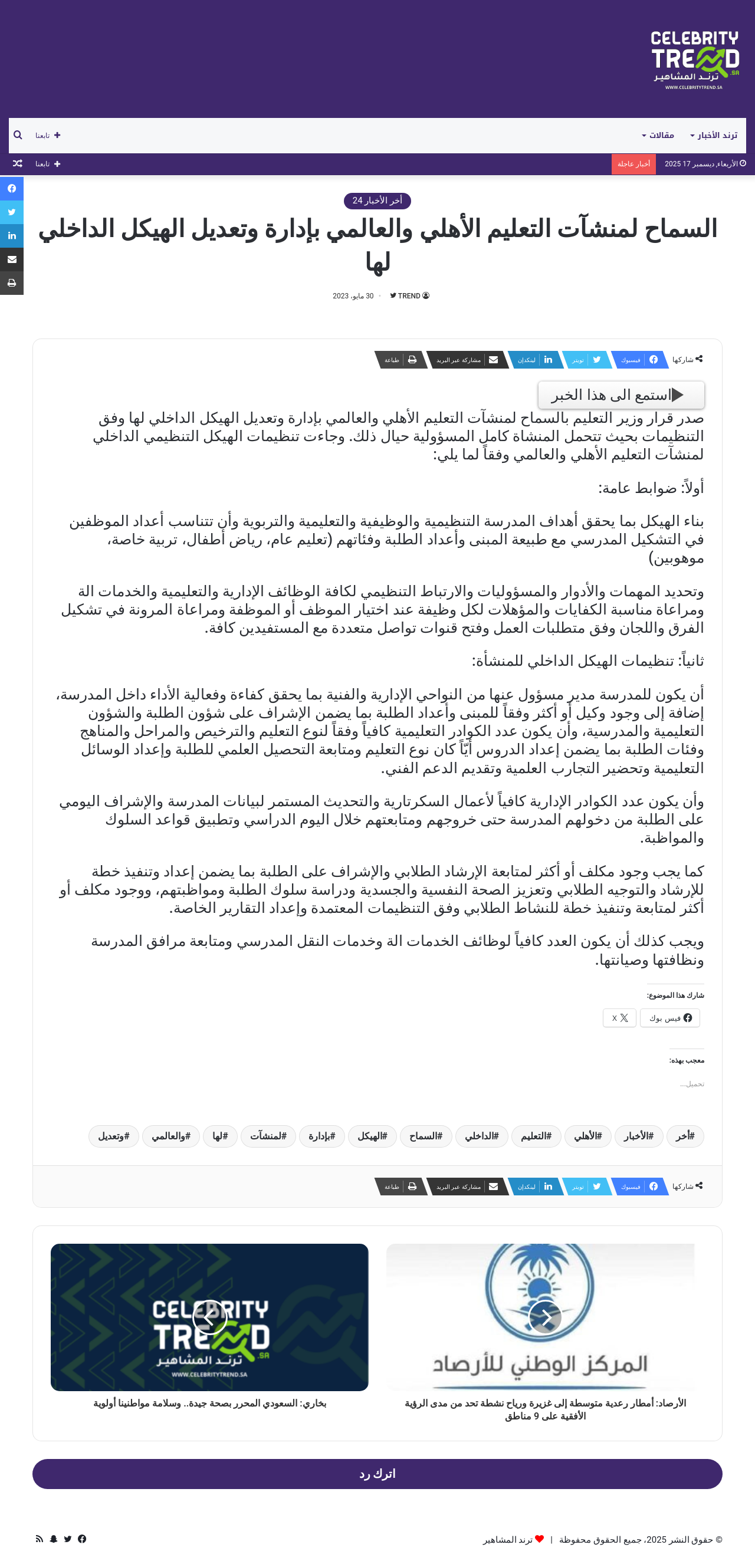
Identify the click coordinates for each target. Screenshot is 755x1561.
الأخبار (636, 1136)
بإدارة (319, 1136)
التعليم (533, 1136)
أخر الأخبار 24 (377, 200)
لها (217, 1136)
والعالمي (168, 1136)
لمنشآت (265, 1136)
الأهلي (585, 1136)
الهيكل (369, 1136)
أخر (683, 1136)
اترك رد (377, 1474)
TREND (409, 296)
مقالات (661, 135)
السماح (423, 1136)
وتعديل (111, 1136)
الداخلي (479, 1136)
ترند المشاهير (508, 1539)
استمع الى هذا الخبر (618, 394)
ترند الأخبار (717, 135)
